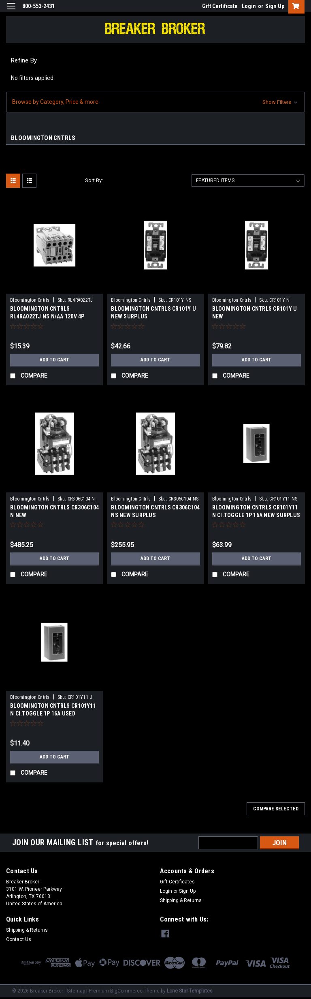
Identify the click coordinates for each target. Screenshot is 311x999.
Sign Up (274, 6)
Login (249, 6)
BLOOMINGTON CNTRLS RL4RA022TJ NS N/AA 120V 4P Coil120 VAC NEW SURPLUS (47, 316)
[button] (155, 102)
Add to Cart (54, 360)
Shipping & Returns (181, 900)
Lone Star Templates (190, 991)
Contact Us (18, 939)
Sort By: (94, 180)
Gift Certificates (177, 882)
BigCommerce (126, 991)
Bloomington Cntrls (30, 300)
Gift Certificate (220, 6)
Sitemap (76, 991)
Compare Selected (275, 809)
